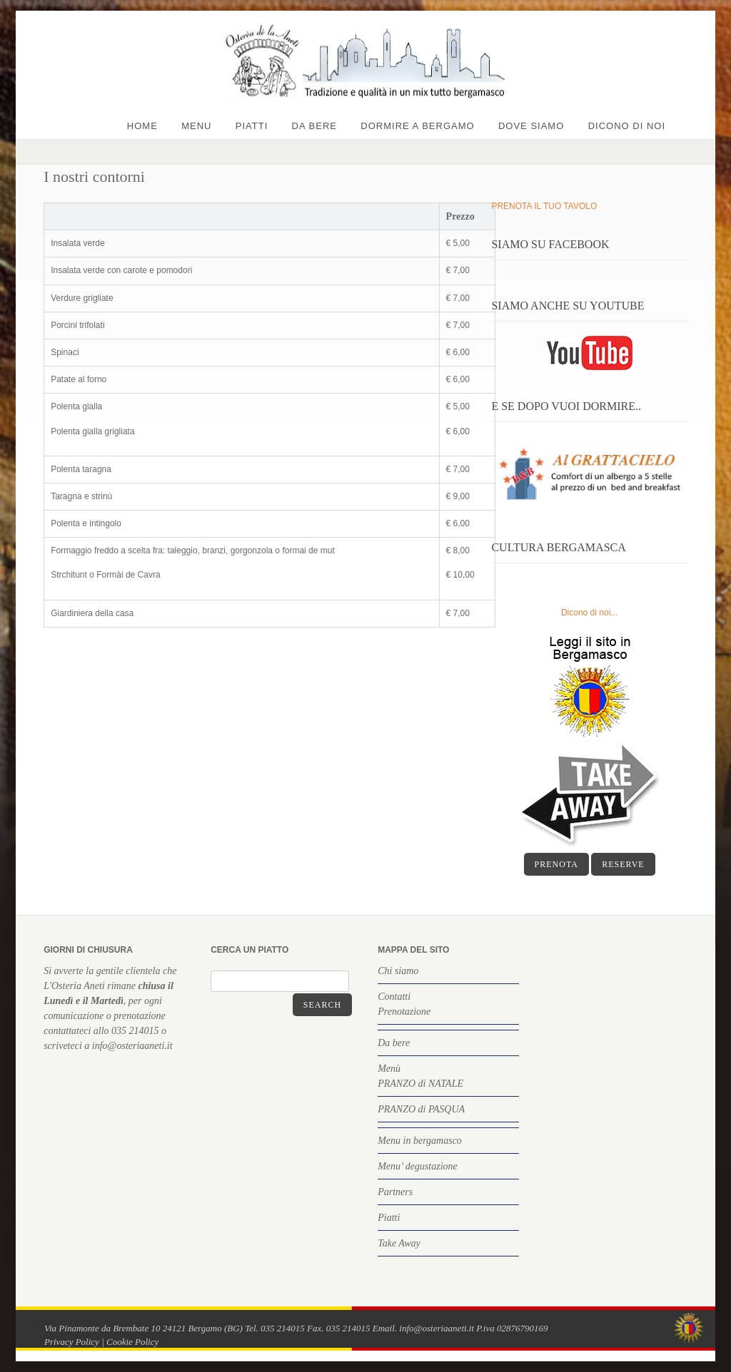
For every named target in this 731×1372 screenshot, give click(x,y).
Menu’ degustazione (418, 1166)
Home (142, 126)
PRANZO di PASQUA (421, 1109)
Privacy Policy (71, 1341)
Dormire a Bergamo (417, 126)
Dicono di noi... (589, 613)
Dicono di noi (626, 126)
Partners (395, 1192)
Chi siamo (398, 971)
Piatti (252, 126)
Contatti (394, 996)
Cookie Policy (132, 1341)
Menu (196, 126)
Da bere (314, 126)
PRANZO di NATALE (420, 1083)
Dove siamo (531, 126)
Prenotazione (404, 1011)
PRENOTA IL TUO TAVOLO (544, 206)
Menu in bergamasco (420, 1140)
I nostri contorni (94, 176)
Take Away (399, 1243)
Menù (389, 1068)
